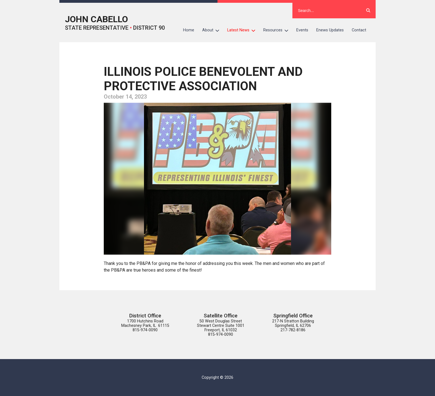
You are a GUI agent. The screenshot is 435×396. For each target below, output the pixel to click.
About (212, 30)
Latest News (243, 30)
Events (302, 30)
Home (188, 30)
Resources (277, 30)
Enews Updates (330, 30)
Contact (359, 30)
